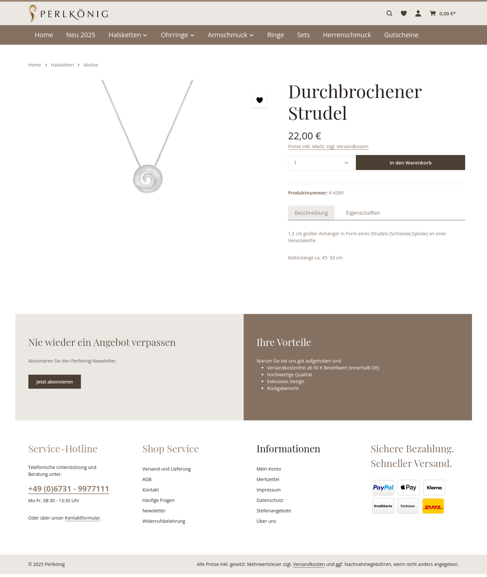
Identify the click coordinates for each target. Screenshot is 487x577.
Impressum (268, 492)
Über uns (266, 524)
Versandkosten (316, 567)
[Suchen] (390, 17)
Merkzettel (267, 482)
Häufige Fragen (158, 503)
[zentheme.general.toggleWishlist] (259, 109)
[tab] (310, 200)
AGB (147, 482)
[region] (148, 159)
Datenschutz (269, 503)
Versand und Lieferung (166, 472)
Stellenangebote (273, 513)
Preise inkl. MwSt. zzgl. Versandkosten (327, 133)
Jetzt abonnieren (55, 384)
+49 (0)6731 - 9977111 (68, 491)
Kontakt (150, 492)
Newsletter (153, 513)
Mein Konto (268, 472)
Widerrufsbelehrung (162, 524)
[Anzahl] (320, 150)
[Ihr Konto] (419, 17)
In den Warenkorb (411, 150)
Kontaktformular (79, 520)
